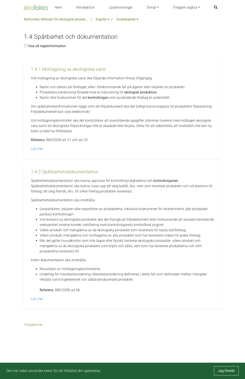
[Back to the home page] (36, 7)
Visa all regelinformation (45, 46)
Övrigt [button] (151, 7)
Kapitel (103, 19)
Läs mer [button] (37, 149)
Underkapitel (127, 19)
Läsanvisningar (121, 7)
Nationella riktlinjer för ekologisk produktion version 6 (56, 19)
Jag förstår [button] (226, 371)
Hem (58, 7)
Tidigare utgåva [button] (185, 7)
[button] (68, 69)
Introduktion (85, 7)
